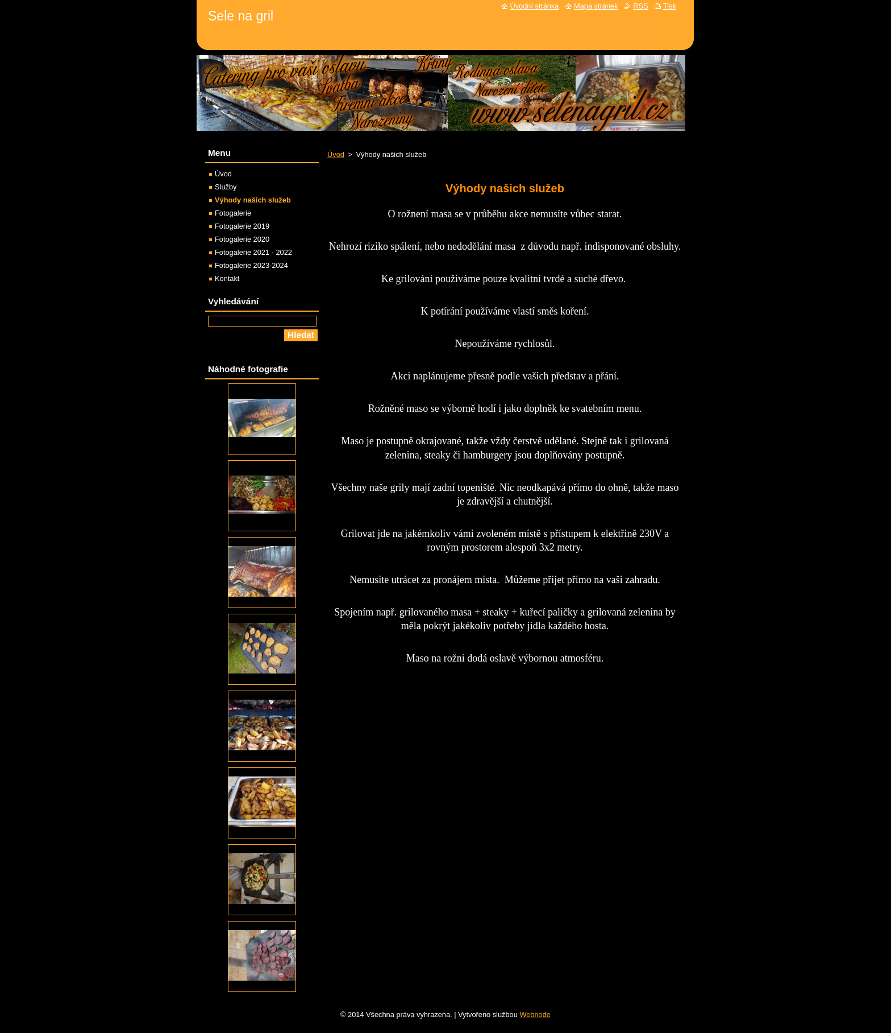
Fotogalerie (233, 213)
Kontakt (227, 278)
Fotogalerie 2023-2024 (251, 265)
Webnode (535, 1014)
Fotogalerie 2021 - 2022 (253, 252)
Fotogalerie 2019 (242, 226)
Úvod (335, 154)
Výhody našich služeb (253, 200)
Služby (225, 187)
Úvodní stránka (534, 6)
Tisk (669, 6)
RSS (640, 6)
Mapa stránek (596, 6)
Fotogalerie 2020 (242, 239)
